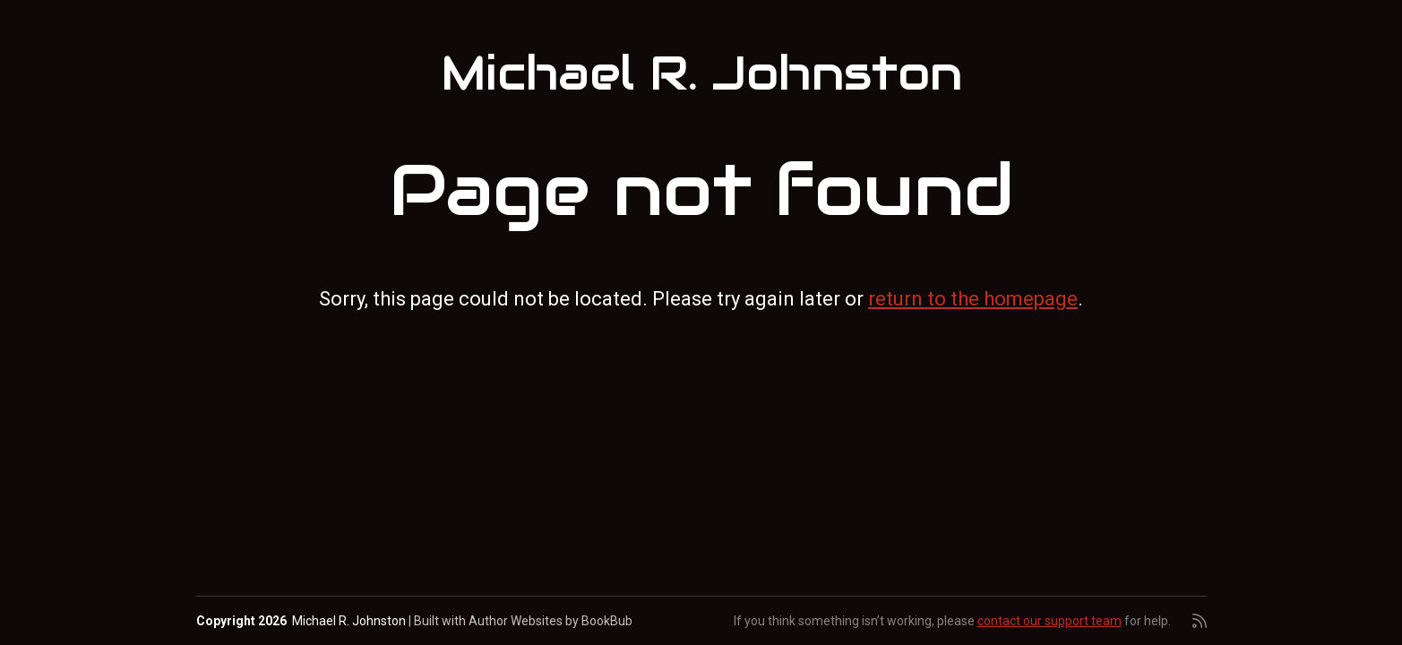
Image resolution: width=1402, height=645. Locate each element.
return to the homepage (973, 299)
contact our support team (1049, 621)
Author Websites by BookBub (550, 621)
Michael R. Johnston (701, 73)
